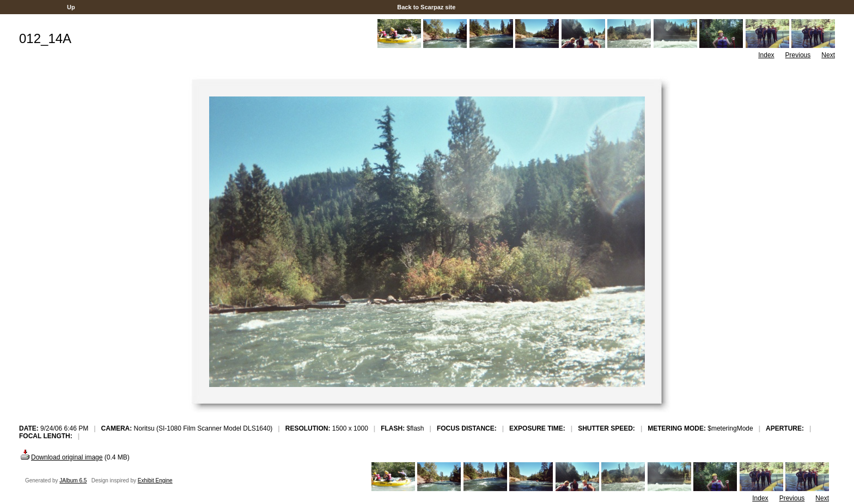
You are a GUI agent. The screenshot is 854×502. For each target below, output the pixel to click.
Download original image (60, 457)
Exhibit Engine (155, 480)
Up (71, 7)
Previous (798, 55)
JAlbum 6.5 (73, 480)
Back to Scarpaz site (426, 7)
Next (828, 55)
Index (766, 55)
